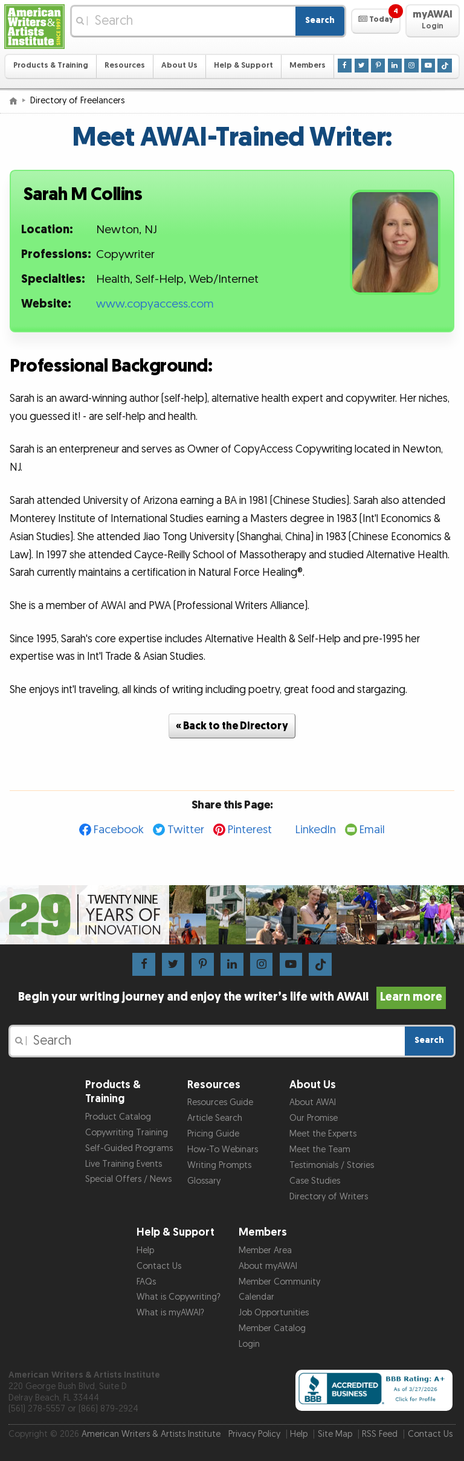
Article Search (214, 1118)
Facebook (119, 829)
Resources (125, 65)
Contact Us (159, 1266)
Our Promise (313, 1118)
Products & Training (50, 65)
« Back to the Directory (232, 726)
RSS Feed (380, 1434)
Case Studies (314, 1181)
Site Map (335, 1434)
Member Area (265, 1250)
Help (145, 1250)
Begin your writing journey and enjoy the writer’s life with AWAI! (232, 997)
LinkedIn (315, 829)
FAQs (146, 1282)
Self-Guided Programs (129, 1148)
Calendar (256, 1297)
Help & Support (243, 65)
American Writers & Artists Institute (151, 1434)
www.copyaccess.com (155, 304)
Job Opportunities (274, 1312)
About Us (179, 65)
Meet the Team (319, 1149)
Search (320, 20)
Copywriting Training (126, 1132)
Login (249, 1344)
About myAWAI (268, 1266)
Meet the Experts (322, 1134)
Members (307, 65)
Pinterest (250, 829)
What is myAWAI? (170, 1312)
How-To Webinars (222, 1149)
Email (372, 829)
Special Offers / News (128, 1179)
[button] (375, 21)
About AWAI (312, 1102)
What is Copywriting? (179, 1297)
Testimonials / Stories (331, 1165)
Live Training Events (123, 1164)
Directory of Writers (328, 1196)
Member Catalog (272, 1328)
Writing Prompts (219, 1165)
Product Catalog (118, 1117)
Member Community (279, 1282)
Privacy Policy (254, 1434)
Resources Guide (220, 1102)
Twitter (185, 829)
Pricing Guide (213, 1134)
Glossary (204, 1181)
